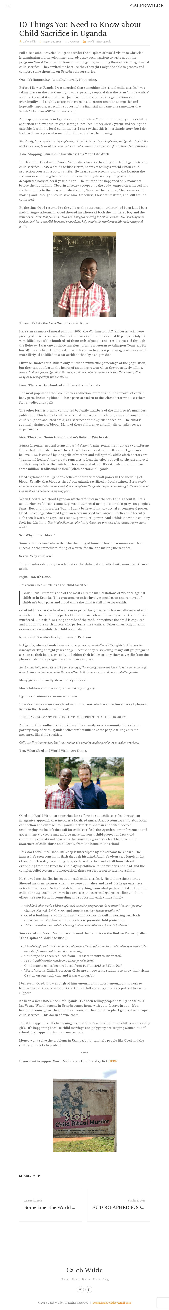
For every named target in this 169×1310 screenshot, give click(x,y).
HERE (112, 1061)
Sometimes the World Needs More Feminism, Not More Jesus (51, 1207)
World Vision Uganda (99, 41)
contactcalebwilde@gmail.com (112, 1302)
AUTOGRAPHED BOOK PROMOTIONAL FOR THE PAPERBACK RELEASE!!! (119, 1207)
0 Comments (72, 41)
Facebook (89, 1289)
